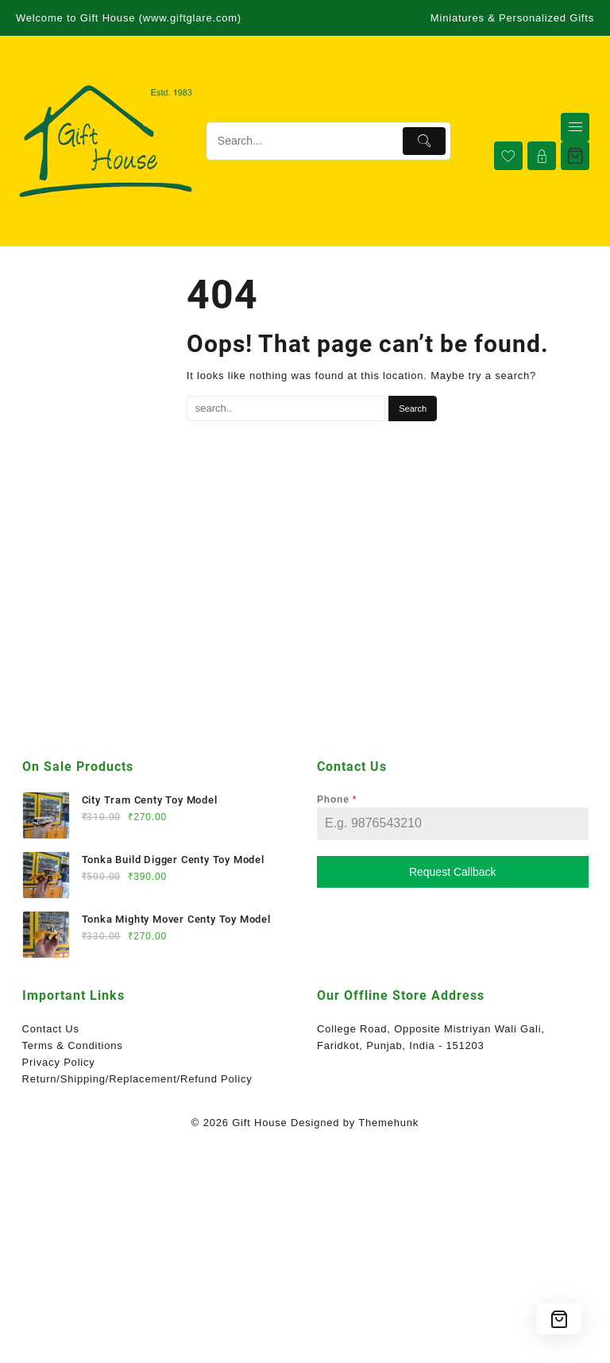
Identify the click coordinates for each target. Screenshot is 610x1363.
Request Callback (452, 871)
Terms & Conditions (72, 1045)
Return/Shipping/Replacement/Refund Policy (137, 1079)
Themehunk (388, 1123)
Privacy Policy (58, 1062)
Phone (337, 799)
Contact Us (50, 1029)
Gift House (259, 1123)
